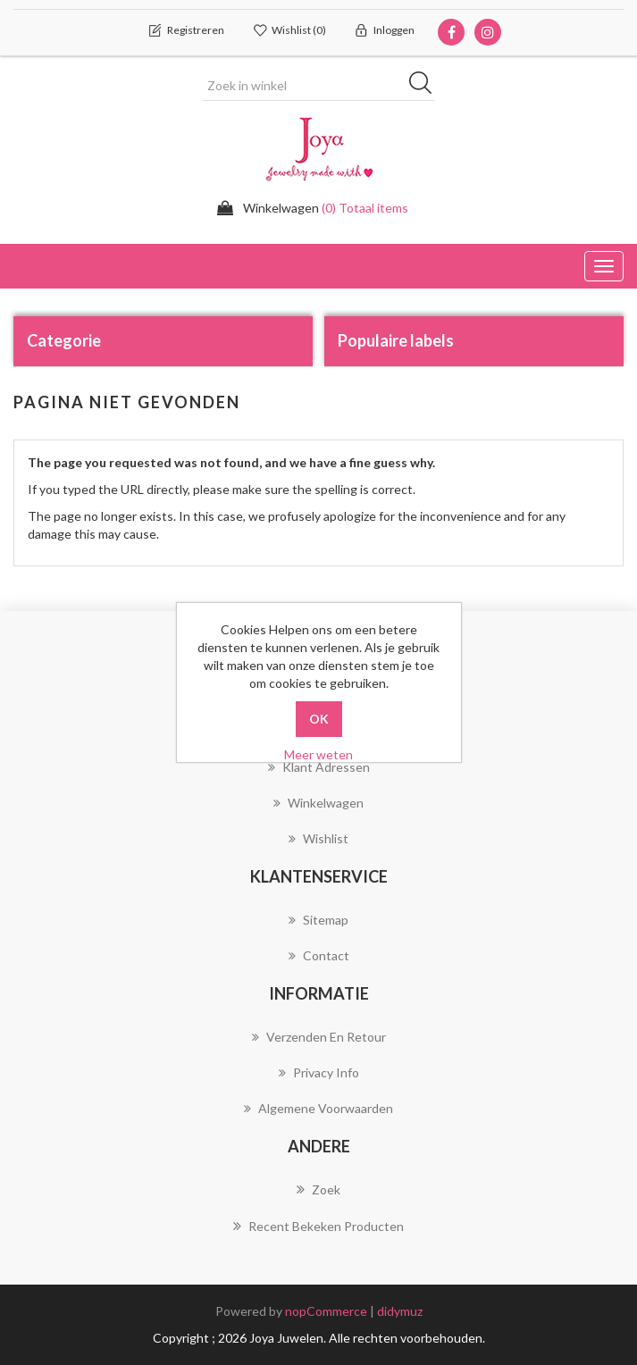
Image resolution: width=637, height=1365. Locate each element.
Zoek (318, 1189)
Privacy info (319, 1072)
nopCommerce (326, 1311)
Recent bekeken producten (318, 1226)
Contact (319, 955)
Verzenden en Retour (319, 1036)
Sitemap (318, 919)
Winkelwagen (318, 802)
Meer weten (318, 754)
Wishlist (318, 838)
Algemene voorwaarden (318, 1108)
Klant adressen (319, 767)
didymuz (400, 1311)
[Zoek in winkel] (319, 86)
